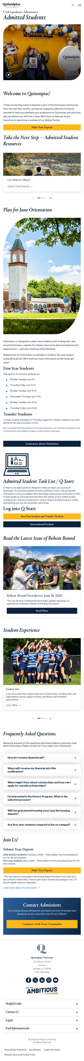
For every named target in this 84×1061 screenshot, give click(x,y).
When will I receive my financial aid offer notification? (32, 770)
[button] (51, 198)
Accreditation (35, 1050)
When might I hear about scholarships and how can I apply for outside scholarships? (39, 784)
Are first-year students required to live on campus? (39, 825)
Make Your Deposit (42, 127)
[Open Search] (73, 5)
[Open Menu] (80, 5)
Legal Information (52, 1050)
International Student (42, 524)
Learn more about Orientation (42, 444)
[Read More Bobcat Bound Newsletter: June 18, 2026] (42, 611)
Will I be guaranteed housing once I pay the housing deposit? (39, 812)
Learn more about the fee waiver (20, 888)
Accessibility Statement (15, 1050)
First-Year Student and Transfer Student (42, 516)
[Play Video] (8, 74)
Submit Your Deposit (18, 186)
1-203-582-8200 (42, 972)
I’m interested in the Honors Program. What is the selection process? (38, 798)
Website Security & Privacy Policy (19, 1055)
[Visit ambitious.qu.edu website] (42, 990)
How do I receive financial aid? (26, 758)
